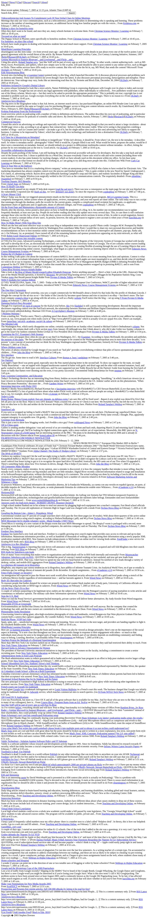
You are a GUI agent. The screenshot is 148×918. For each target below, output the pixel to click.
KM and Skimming (10, 775)
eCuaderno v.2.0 (125, 487)
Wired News (95, 578)
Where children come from (13, 347)
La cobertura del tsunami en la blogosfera (20, 565)
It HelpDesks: (7, 819)
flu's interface (7, 355)
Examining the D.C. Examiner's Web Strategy (22, 334)
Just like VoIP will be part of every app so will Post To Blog (29, 705)
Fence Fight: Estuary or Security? (16, 573)
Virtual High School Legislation (16, 808)
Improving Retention (11, 798)
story (50, 329)
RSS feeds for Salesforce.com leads (17, 552)
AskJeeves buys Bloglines (13, 101)
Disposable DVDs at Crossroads (16, 604)
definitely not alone (64, 192)
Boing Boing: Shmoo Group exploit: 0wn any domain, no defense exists (34, 399)
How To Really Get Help (12, 186)
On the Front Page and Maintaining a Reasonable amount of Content (33, 207)
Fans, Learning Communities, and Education (21, 376)
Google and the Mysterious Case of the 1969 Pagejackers (27, 868)
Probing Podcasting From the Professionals (21, 111)
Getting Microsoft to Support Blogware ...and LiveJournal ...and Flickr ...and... (37, 59)
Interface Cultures (48, 357)
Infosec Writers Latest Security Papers (121, 746)
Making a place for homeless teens (17, 28)
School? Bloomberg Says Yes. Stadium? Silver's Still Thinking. (30, 663)
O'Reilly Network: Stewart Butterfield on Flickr (23, 762)
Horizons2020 (7, 492)
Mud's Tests (6, 731)
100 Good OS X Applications (14, 697)
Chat (19, 2)
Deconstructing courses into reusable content (22, 238)
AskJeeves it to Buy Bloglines (15, 544)
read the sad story (64, 189)
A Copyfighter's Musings (63, 311)
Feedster (5, 534)
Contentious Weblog (10, 267)
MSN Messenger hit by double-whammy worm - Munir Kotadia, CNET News (37, 521)
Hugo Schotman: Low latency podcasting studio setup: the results (112, 718)
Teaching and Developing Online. (38, 795)
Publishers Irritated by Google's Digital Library (23, 85)
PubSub (53, 754)
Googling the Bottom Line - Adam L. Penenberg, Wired (27, 513)
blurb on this (40, 192)
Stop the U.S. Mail (9, 596)
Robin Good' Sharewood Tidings (22, 236)
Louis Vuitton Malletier (66, 689)
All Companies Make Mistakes (15, 466)
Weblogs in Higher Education (42, 858)
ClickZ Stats (12, 184)
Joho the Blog (23, 352)
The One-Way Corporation (13, 290)
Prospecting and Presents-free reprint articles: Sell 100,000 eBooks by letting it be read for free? (45, 889)
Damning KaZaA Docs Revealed (16, 303)
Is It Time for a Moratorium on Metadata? (20, 137)
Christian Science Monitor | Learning (111, 31)
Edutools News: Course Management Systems (94, 285)
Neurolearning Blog (10, 788)
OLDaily (23, 57)
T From (123, 298)
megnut (118, 370)
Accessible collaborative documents (17, 150)
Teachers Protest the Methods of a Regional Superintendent (28, 640)
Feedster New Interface (12, 531)
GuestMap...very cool (11, 827)
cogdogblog (108, 192)
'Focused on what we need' (13, 36)
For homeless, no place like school (17, 41)
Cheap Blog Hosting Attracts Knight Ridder (21, 269)
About (44, 2)
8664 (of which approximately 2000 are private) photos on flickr (72, 764)
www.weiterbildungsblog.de (45, 500)
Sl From (102, 692)
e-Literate (53, 394)
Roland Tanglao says (28, 62)
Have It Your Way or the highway (16, 166)
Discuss (27, 2)
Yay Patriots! (7, 360)
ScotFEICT (12, 886)
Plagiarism (6, 847)
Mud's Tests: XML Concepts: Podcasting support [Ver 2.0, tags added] (102, 733)
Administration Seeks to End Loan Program (21, 655)
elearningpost (66, 637)
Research (13, 57)
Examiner (85, 337)
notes (11, 277)
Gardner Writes (56, 383)
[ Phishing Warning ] (10, 313)
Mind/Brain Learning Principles (16, 49)
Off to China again (9, 425)
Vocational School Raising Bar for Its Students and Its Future (29, 679)
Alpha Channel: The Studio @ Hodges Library (54, 451)
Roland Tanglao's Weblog (110, 404)
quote (23, 777)
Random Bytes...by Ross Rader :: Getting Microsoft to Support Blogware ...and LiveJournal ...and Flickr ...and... (72, 708)
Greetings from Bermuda (12, 420)
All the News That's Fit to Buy (15, 588)
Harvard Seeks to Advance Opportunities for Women (25, 648)
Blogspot (50, 274)
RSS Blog (30, 541)
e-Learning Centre (35, 75)
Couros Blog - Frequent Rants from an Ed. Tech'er (64, 702)
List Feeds (6, 912)
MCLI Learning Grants (117, 197)
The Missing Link (9, 324)
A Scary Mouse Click (11, 194)
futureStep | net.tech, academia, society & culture (29, 321)
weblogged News (82, 422)
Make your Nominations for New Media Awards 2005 (26, 884)
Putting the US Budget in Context (16, 254)
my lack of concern (31, 306)
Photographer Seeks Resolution (15, 611)
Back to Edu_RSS (41, 912)
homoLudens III (47, 435)
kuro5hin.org (135, 217)
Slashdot (78, 306)
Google (16, 689)
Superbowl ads (8, 409)
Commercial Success (11, 122)
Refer (4, 57)
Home (5, 2)
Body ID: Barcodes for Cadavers (16, 580)
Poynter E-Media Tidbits (61, 277)
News (12, 2)
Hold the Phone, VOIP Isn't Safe (16, 619)
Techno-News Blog (110, 508)
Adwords (34, 692)
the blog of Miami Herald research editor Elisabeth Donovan (43, 272)
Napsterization (19, 547)
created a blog (21, 298)
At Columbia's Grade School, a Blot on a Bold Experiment (28, 671)
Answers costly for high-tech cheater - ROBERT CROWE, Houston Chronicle (37, 503)
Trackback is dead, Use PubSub (15, 751)
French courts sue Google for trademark (19, 687)
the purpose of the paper (12, 339)
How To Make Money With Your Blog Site (21, 223)
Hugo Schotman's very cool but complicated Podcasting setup (29, 715)
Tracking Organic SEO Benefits (16, 181)
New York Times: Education (14, 645)
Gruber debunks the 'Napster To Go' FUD (20, 834)
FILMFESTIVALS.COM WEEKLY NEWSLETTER (25, 438)
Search (36, 2)
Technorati (135, 754)
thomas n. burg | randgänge (75, 357)
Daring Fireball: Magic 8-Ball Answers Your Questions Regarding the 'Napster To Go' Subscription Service (86, 840)
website (77, 298)
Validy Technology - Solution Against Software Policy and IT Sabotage (34, 741)
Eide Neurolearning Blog (12, 72)
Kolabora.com (129, 23)
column (136, 326)
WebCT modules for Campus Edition (18, 280)
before (18, 707)
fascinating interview (66, 389)
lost (22, 689)
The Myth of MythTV (11, 453)
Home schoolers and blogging (15, 860)
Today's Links (7, 396)
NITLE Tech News (115, 692)
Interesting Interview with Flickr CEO (18, 386)
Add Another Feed (22, 912)
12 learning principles (20, 630)
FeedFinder (122, 539)
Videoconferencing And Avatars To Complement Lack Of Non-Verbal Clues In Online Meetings (45, 18)
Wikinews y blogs (9, 482)
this (68, 306)
